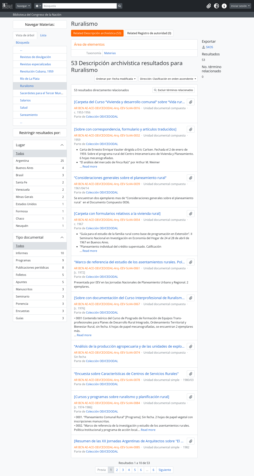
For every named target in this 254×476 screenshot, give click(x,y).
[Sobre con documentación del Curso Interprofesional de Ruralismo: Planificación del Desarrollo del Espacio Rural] (130, 298)
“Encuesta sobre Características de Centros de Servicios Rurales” (126, 374)
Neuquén (40, 226)
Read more (89, 166)
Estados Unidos (40, 205)
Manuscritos (40, 290)
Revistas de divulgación (35, 57)
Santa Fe (40, 183)
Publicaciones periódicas (40, 268)
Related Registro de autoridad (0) (149, 33)
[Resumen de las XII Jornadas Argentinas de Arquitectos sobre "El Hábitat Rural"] (130, 441)
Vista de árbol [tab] (25, 35)
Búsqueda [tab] (22, 42)
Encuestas (40, 312)
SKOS (207, 47)
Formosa (40, 212)
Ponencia (40, 304)
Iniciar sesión (239, 6)
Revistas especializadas (35, 64)
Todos (20, 153)
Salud (23, 108)
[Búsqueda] (79, 6)
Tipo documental (29, 237)
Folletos (40, 275)
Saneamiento (29, 115)
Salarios (25, 100)
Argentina (40, 161)
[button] (209, 6)
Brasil (40, 176)
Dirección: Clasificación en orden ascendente (167, 78)
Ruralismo (27, 86)
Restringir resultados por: (39, 132)
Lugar (20, 145)
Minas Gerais (40, 198)
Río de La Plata (29, 79)
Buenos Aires (40, 169)
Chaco (40, 219)
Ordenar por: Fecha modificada (115, 78)
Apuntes (40, 283)
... (21, 50)
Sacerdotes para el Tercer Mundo (42, 93)
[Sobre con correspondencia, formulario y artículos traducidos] (125, 129)
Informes (40, 254)
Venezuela (40, 190)
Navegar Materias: (40, 24)
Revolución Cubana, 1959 (36, 71)
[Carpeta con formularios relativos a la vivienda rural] (117, 213)
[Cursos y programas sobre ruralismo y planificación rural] (121, 397)
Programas (40, 261)
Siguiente (165, 470)
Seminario (40, 297)
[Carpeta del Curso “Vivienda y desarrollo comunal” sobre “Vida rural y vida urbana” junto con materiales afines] (130, 102)
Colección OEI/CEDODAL (102, 117)
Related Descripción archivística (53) (97, 33)
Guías (40, 319)
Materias (110, 53)
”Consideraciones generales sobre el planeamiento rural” (120, 178)
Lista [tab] (43, 35)
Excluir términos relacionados (173, 90)
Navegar (22, 6)
